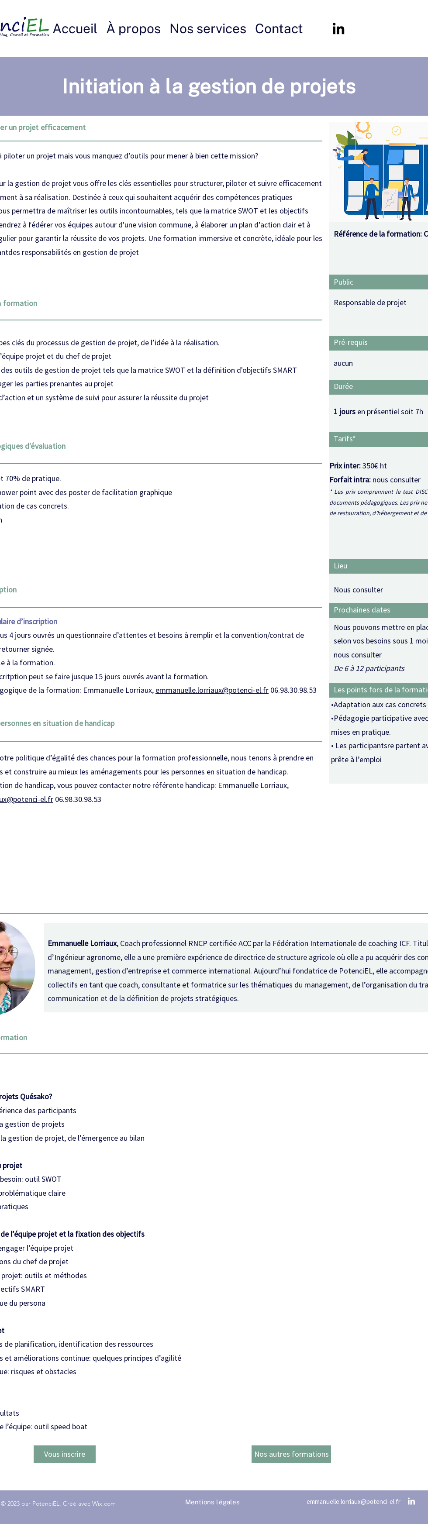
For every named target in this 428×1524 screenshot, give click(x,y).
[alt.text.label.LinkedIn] (338, 28)
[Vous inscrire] (65, 1454)
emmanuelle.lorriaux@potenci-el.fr (212, 690)
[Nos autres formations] (291, 1454)
